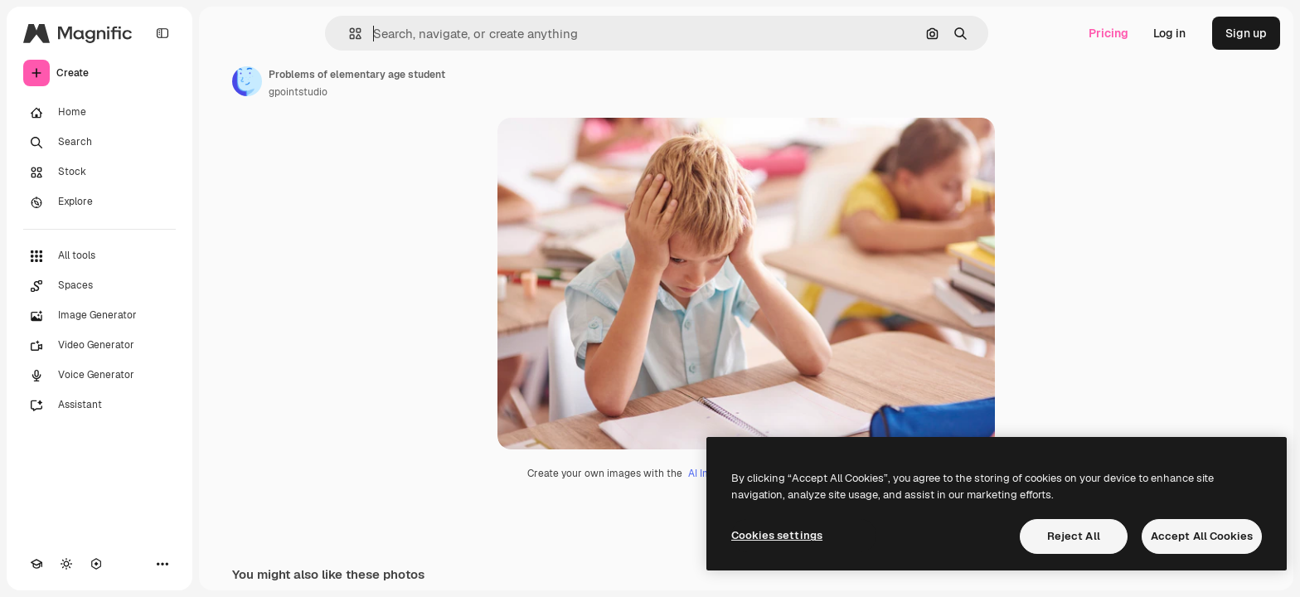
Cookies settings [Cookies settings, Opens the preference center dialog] (776, 535)
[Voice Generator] (99, 375)
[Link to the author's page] (247, 81)
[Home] (99, 113)
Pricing (1108, 33)
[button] (348, 33)
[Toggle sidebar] (162, 33)
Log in (1169, 33)
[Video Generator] (99, 345)
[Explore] (99, 202)
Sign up (1246, 33)
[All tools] (99, 256)
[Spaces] (99, 286)
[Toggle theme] (66, 564)
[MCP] (96, 564)
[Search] (99, 142)
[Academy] (36, 564)
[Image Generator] (99, 316)
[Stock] (99, 172)
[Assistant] (99, 405)
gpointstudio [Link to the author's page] (298, 92)
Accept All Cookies (1202, 536)
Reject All (1073, 536)
